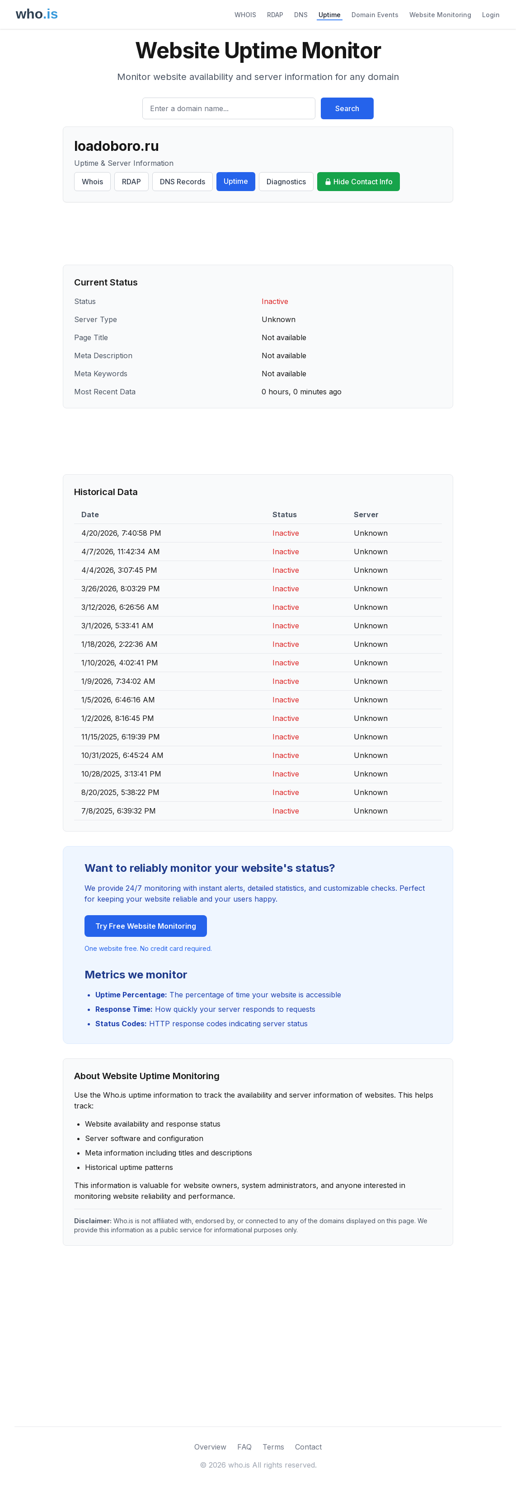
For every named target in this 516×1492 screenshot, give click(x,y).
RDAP (275, 15)
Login (491, 15)
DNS (301, 15)
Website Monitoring (440, 15)
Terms (273, 1446)
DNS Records (182, 181)
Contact (308, 1446)
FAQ (244, 1446)
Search (347, 108)
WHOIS (245, 15)
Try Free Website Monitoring (145, 926)
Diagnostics (286, 181)
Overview (210, 1446)
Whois (92, 181)
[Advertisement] (258, 233)
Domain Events (375, 15)
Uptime (330, 15)
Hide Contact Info (358, 181)
